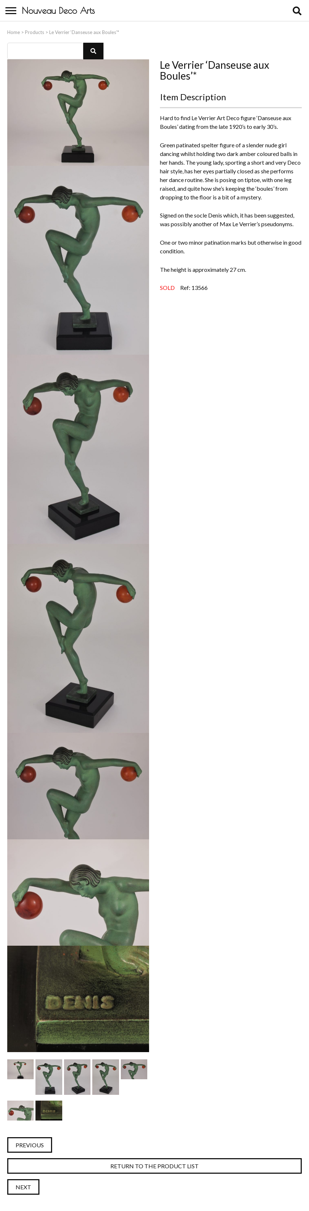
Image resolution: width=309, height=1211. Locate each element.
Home (13, 32)
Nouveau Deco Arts (58, 10)
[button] (93, 51)
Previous (30, 1145)
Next (23, 1186)
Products (34, 32)
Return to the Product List (154, 1166)
